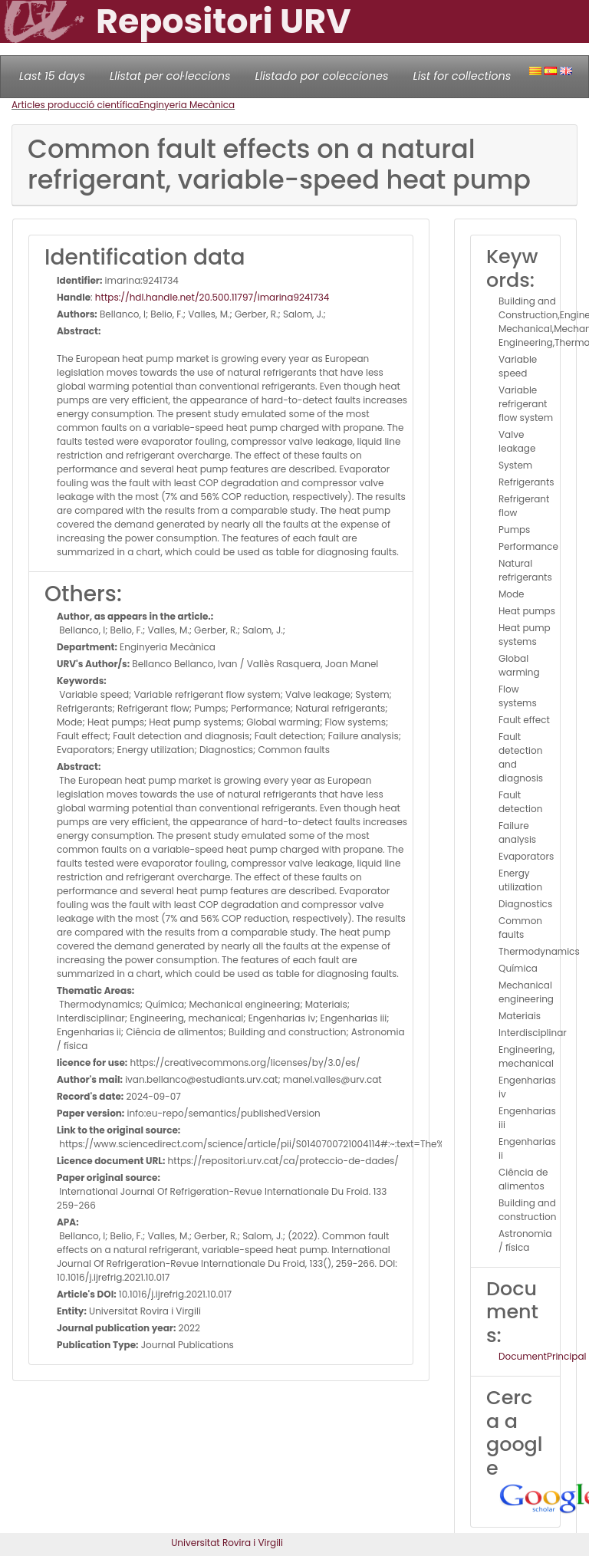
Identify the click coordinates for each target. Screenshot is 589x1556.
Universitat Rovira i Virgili (227, 1542)
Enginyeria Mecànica (187, 104)
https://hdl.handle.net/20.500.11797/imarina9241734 (212, 297)
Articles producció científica (75, 104)
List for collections (462, 76)
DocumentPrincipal (542, 1356)
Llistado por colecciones (322, 76)
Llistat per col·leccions (170, 76)
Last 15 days (52, 76)
